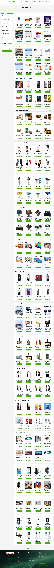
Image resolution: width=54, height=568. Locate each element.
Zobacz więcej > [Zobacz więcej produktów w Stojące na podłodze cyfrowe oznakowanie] (50, 78)
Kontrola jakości (34, 1)
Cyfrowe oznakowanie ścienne (31, 560)
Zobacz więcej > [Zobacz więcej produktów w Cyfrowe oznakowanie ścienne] (50, 110)
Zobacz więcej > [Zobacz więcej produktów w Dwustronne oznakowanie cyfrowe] (50, 400)
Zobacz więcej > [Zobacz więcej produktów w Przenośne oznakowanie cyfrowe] (50, 142)
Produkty (13, 1)
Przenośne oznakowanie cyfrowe (32, 561)
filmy (17, 1)
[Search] (52, 1)
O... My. (18, 556)
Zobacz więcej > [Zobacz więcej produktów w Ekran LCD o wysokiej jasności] (50, 432)
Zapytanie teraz (19, 27)
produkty (18, 557)
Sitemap (18, 561)
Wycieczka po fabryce (27, 1)
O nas (21, 1)
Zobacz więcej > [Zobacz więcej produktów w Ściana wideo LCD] (50, 239)
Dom (9, 1)
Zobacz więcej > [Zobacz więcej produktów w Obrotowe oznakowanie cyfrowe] (50, 368)
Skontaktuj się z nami (40, 1)
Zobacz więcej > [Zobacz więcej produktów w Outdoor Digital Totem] (50, 271)
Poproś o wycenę (48, 1)
